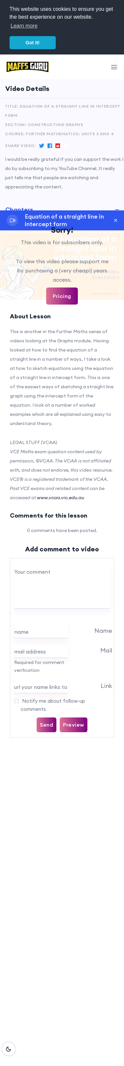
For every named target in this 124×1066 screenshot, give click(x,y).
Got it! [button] (33, 42)
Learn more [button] (24, 26)
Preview (73, 724)
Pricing (62, 296)
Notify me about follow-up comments (53, 705)
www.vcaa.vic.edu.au (60, 498)
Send (46, 724)
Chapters (19, 209)
